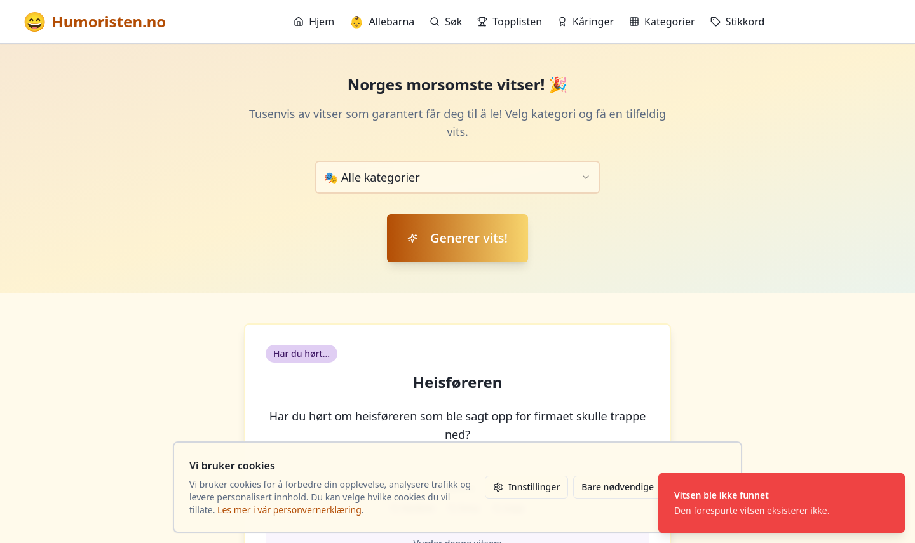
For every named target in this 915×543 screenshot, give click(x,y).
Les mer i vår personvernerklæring (289, 510)
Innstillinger (526, 487)
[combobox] (457, 177)
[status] (781, 503)
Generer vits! (457, 237)
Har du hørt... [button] (301, 353)
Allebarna (381, 21)
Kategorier (662, 22)
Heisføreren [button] (458, 382)
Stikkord (737, 22)
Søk (446, 22)
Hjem (314, 22)
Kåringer (585, 22)
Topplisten (509, 22)
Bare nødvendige (617, 487)
